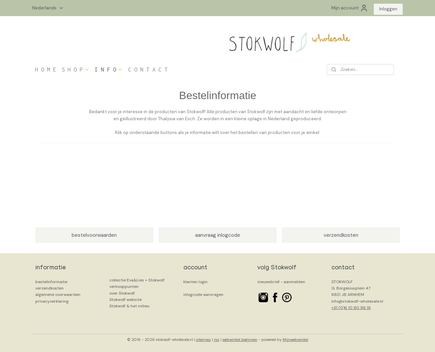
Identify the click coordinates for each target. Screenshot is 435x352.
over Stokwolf (122, 293)
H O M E (45, 70)
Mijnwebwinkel (295, 339)
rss (216, 339)
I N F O (109, 70)
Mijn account (349, 8)
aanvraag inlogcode (217, 235)
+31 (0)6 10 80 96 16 (351, 307)
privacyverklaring (52, 301)
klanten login (195, 281)
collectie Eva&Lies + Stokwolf (137, 280)
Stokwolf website (125, 299)
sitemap (203, 339)
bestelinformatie (51, 281)
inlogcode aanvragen (203, 294)
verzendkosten (341, 235)
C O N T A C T (148, 70)
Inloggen (388, 9)
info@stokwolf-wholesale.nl (357, 301)
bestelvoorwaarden (94, 235)
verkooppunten (124, 286)
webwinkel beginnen (239, 339)
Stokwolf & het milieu (129, 306)
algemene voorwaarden (57, 294)
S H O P (75, 70)
